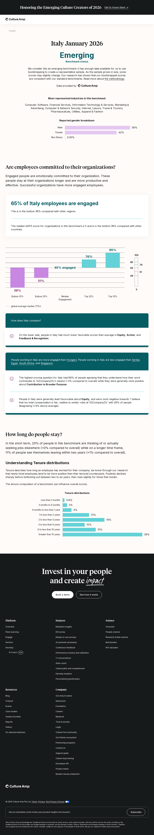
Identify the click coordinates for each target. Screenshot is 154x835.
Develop (9, 647)
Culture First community (66, 732)
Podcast (9, 701)
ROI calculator (112, 647)
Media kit (60, 716)
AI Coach (11, 652)
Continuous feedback (65, 647)
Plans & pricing (12, 632)
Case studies (11, 711)
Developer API (62, 763)
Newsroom (61, 701)
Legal (58, 727)
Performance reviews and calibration (72, 653)
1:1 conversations (63, 658)
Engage (9, 637)
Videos (9, 727)
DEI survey (60, 632)
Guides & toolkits (13, 716)
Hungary (72, 359)
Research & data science (117, 637)
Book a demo (63, 594)
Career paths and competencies (70, 668)
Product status (62, 769)
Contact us (60, 748)
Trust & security (63, 722)
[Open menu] (146, 19)
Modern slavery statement (67, 774)
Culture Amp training (65, 758)
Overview (10, 627)
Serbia (135, 359)
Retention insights (64, 627)
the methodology (114, 78)
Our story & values (64, 696)
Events (9, 706)
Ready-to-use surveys (66, 637)
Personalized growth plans (68, 679)
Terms (34, 801)
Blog (8, 696)
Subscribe (136, 812)
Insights (12, 31)
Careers (59, 711)
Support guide (62, 753)
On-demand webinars (15, 732)
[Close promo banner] (146, 7)
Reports (9, 722)
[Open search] (138, 19)
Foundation (61, 706)
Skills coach (61, 663)
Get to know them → (116, 7)
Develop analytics (64, 674)
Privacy (41, 801)
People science (113, 632)
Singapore (47, 363)
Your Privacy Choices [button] (55, 801)
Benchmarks (111, 642)
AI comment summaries (66, 642)
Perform (9, 642)
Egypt (14, 363)
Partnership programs (65, 743)
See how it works (89, 594)
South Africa (26, 363)
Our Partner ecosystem (66, 737)
